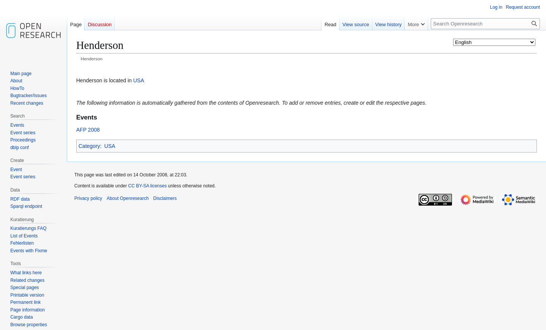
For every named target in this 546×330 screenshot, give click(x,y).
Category (89, 146)
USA (138, 80)
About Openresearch (128, 198)
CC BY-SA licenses (147, 186)
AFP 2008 (88, 130)
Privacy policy (88, 198)
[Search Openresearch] (485, 23)
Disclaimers (165, 198)
